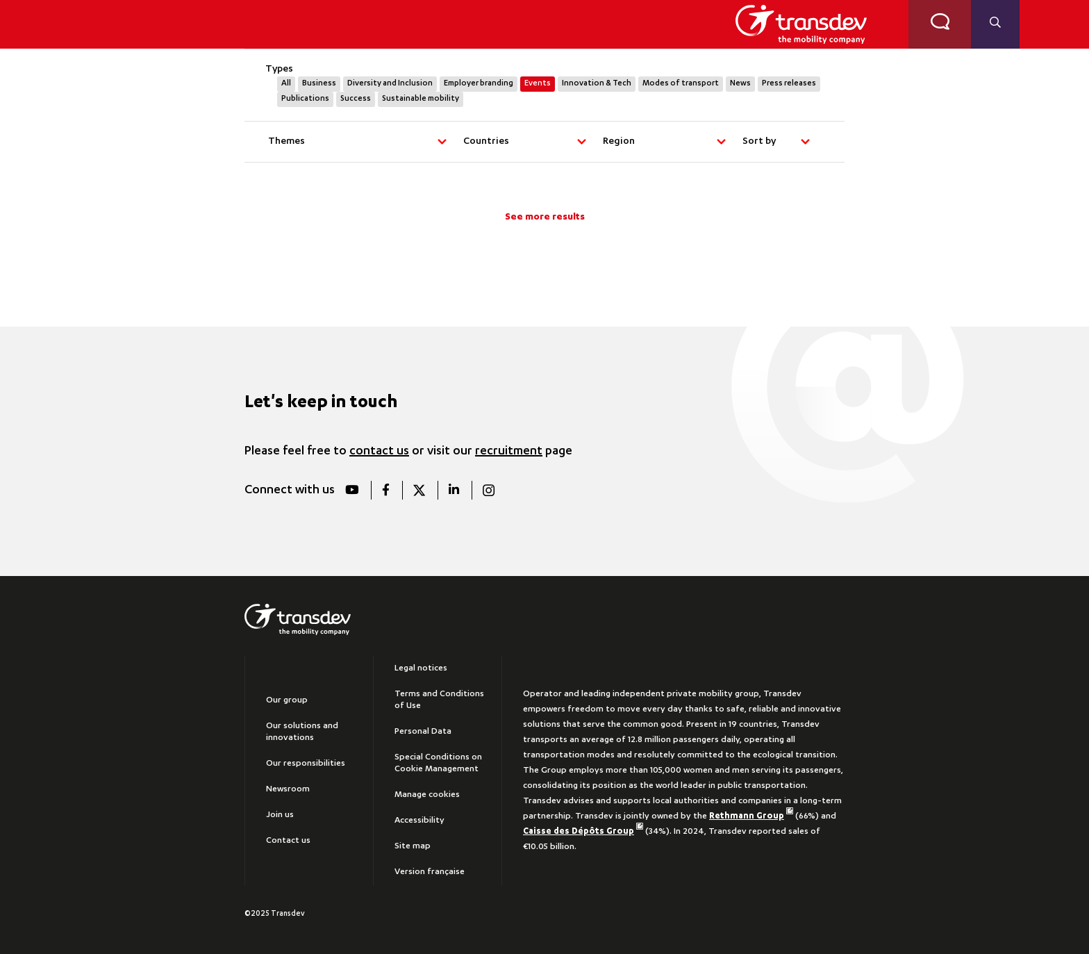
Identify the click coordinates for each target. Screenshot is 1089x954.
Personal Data (422, 732)
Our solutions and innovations (302, 732)
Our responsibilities (305, 763)
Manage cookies (427, 795)
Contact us (288, 841)
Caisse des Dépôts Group (583, 832)
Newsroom (288, 789)
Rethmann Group (751, 816)
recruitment (508, 452)
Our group (287, 700)
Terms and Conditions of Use (439, 700)
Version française (429, 872)
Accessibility (419, 820)
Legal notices (420, 668)
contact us (379, 452)
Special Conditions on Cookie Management (438, 763)
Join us (280, 815)
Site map (412, 846)
